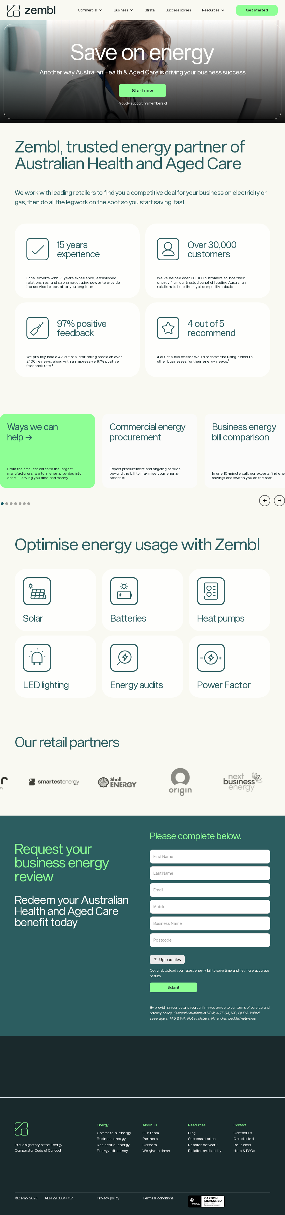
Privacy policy (108, 1198)
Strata (149, 10)
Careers (149, 1145)
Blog (192, 1133)
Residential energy (113, 1145)
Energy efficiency (112, 1151)
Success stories (178, 10)
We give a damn (156, 1151)
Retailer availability (205, 1151)
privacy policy (161, 1013)
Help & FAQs (244, 1151)
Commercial (87, 10)
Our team (150, 1133)
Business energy (111, 1139)
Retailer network (203, 1145)
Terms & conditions (157, 1198)
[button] (90, 10)
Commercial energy (114, 1133)
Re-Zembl (242, 1145)
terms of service (250, 1007)
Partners (150, 1139)
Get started (257, 10)
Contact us (243, 1133)
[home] (31, 9)
